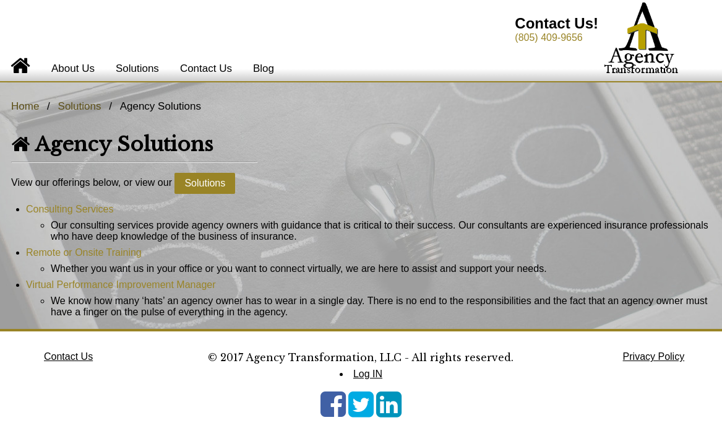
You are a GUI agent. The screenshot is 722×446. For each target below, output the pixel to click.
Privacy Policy (654, 356)
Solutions (137, 68)
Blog (263, 68)
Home (25, 106)
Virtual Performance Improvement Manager (121, 284)
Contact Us (206, 68)
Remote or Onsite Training (84, 252)
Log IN (367, 374)
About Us (73, 68)
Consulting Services (69, 209)
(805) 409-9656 (548, 37)
